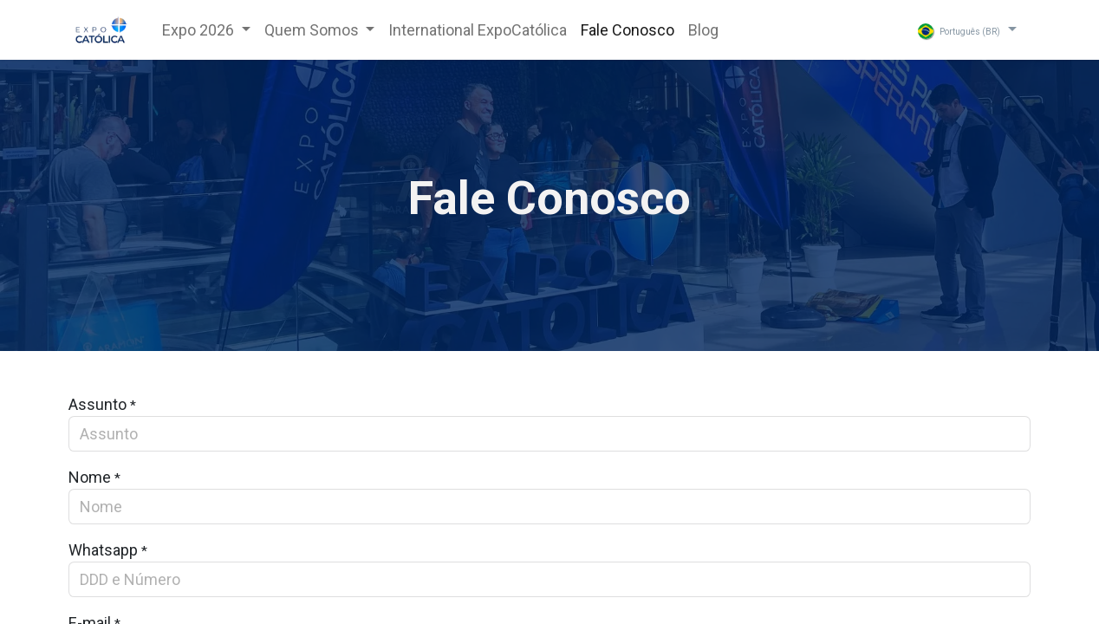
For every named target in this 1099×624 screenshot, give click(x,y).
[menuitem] (477, 30)
